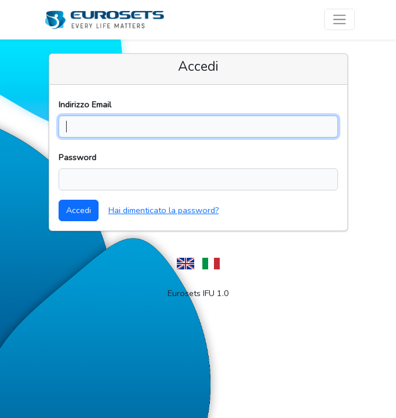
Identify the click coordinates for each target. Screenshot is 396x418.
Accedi (78, 210)
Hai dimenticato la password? (163, 210)
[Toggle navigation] (339, 19)
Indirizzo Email (85, 104)
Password (77, 157)
